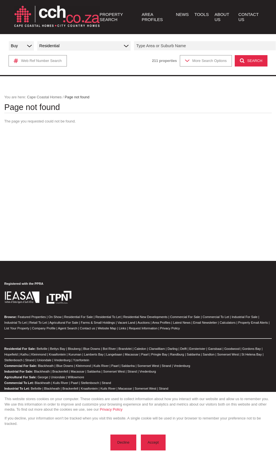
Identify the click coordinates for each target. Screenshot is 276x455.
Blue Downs (91, 348)
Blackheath (45, 365)
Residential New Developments (145, 317)
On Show (54, 317)
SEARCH (251, 60)
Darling (173, 348)
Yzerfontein (81, 360)
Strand (29, 360)
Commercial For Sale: (20, 365)
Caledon (140, 348)
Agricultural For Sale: (20, 377)
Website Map (107, 328)
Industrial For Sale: (18, 371)
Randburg (177, 354)
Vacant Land (126, 322)
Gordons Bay (251, 348)
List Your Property (16, 328)
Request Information (143, 328)
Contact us (87, 328)
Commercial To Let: (19, 383)
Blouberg (74, 348)
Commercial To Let (216, 317)
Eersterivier (197, 348)
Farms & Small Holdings (98, 322)
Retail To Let (38, 322)
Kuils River (100, 365)
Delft (183, 348)
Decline (123, 442)
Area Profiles (161, 322)
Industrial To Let (15, 322)
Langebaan (114, 354)
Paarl (145, 354)
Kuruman (75, 354)
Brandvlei (125, 348)
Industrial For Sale (245, 317)
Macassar (132, 354)
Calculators (228, 322)
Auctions (144, 322)
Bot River (109, 348)
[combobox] (206, 45)
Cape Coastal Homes (44, 97)
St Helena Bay (252, 354)
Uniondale (44, 360)
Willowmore (76, 377)
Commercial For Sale (185, 317)
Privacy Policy (170, 328)
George (43, 377)
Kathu (24, 354)
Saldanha (193, 354)
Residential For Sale (78, 317)
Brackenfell (60, 371)
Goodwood (232, 348)
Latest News (182, 322)
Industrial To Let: (17, 388)
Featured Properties (32, 317)
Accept (153, 442)
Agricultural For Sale (63, 322)
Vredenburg (62, 360)
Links (122, 328)
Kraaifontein (57, 354)
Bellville (42, 348)
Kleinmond (38, 354)
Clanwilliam (157, 348)
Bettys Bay (57, 348)
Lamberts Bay (94, 354)
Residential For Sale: (20, 348)
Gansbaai (215, 348)
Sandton (209, 354)
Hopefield (11, 354)
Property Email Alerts (253, 322)
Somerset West (228, 354)
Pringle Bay (159, 354)
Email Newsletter (205, 322)
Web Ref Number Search (38, 61)
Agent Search (67, 328)
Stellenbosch (13, 360)
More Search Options (206, 61)
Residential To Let (108, 317)
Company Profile (43, 328)
